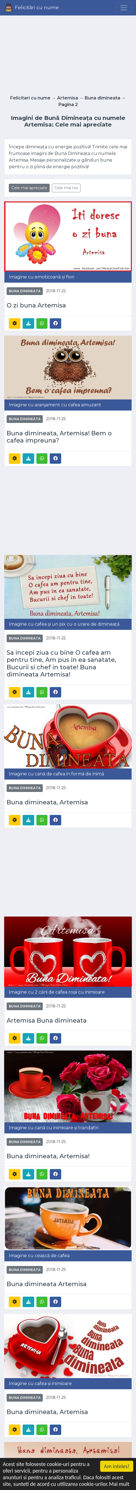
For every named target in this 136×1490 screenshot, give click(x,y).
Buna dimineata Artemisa (47, 1284)
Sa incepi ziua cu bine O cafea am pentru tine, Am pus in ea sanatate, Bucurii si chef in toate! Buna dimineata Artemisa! (61, 663)
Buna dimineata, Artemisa (47, 802)
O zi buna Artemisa (36, 305)
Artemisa (67, 98)
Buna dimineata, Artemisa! (48, 1156)
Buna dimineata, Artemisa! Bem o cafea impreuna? (59, 437)
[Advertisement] (68, 53)
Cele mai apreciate (29, 187)
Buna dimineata (102, 98)
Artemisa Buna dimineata (47, 1020)
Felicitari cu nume (30, 98)
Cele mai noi (66, 187)
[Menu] (124, 7)
